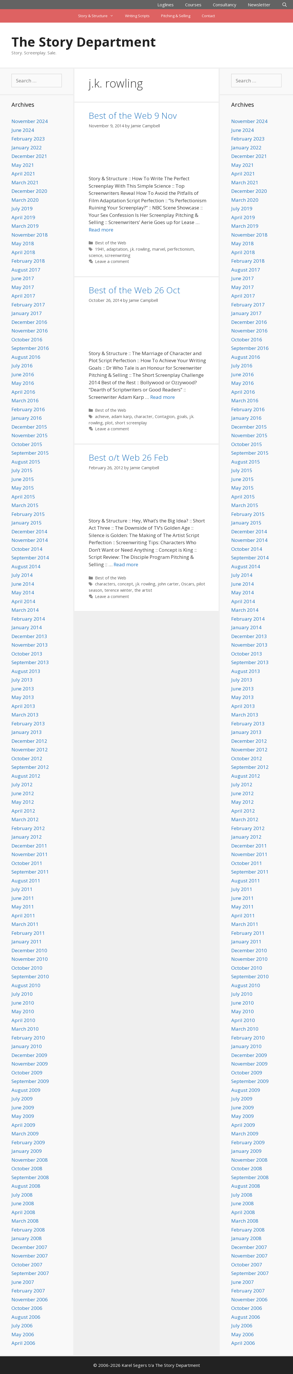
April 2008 (23, 1212)
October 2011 (26, 863)
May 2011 (22, 906)
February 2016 (28, 409)
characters (105, 584)
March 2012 (25, 819)
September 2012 (30, 767)
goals (182, 416)
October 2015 (26, 444)
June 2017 (22, 278)
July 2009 (22, 1098)
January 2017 (26, 313)
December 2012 (29, 741)
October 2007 (26, 1264)
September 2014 (30, 557)
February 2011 (28, 933)
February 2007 (28, 1290)
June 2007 (22, 1282)
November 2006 (29, 1299)
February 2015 (28, 514)
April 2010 (23, 1020)
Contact (208, 15)
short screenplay (131, 422)
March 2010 (25, 1028)
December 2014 (29, 531)
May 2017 (22, 287)
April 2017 (23, 295)
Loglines (165, 4)
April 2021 (23, 173)
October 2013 (26, 653)
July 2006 (22, 1325)
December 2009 (29, 1055)
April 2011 (23, 915)
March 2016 (25, 400)
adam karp (121, 416)
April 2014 (23, 601)
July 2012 (22, 784)
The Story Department (83, 41)
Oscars (187, 584)
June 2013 (22, 688)
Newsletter (259, 4)
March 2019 (25, 226)
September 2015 (30, 453)
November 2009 (29, 1063)
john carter (168, 584)
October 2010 (26, 968)
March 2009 (25, 1133)
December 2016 (29, 322)
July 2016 (22, 365)
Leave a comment (112, 261)
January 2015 (26, 522)
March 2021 (25, 182)
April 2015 (23, 496)
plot (109, 422)
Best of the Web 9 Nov (133, 115)
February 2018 (28, 261)
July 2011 (22, 889)
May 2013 (22, 697)
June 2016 (22, 374)
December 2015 (29, 426)
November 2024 (29, 121)
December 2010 (29, 950)
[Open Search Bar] (284, 4)
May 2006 (22, 1334)
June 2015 (22, 479)
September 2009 (30, 1081)
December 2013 (29, 636)
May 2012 (22, 802)
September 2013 (30, 662)
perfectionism (180, 249)
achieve (102, 416)
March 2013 (25, 714)
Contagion (165, 416)
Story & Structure (98, 16)
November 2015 (29, 435)
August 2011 (25, 880)
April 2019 (23, 217)
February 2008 (28, 1229)
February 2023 (28, 138)
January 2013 (26, 732)
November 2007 (29, 1255)
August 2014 (25, 566)
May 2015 (22, 487)
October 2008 (26, 1168)
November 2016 (29, 330)
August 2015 (25, 461)
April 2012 (23, 810)
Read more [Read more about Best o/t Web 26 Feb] (126, 564)
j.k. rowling (140, 249)
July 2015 (22, 470)
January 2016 (26, 418)
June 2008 (22, 1203)
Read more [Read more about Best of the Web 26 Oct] (162, 397)
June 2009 (22, 1107)
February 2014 (28, 618)
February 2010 (28, 1037)
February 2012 (28, 828)
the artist (143, 590)
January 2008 (26, 1238)
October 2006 (26, 1308)
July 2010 (22, 994)
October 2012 (26, 758)
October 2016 (26, 339)
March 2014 (25, 610)
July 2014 (22, 575)
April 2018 (23, 252)
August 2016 (25, 357)
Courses (193, 4)
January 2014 (26, 627)
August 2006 (25, 1317)
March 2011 (25, 924)
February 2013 (28, 723)
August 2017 (25, 269)
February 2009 (28, 1142)
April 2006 (23, 1343)
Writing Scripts (137, 15)
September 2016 (30, 348)
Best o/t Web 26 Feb (128, 457)
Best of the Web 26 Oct (134, 290)
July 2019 (22, 208)
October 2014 (26, 549)
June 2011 (22, 898)
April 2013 (23, 706)
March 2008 (25, 1220)
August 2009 (25, 1090)
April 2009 (23, 1125)
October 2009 (26, 1072)
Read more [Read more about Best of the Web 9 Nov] (101, 229)
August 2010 (25, 985)
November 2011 (29, 854)
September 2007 (30, 1273)
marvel (158, 249)
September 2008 (30, 1177)
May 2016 (22, 383)
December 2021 (29, 156)
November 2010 (29, 959)
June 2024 (22, 130)
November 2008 (29, 1160)
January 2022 (26, 147)
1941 (99, 249)
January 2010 (26, 1046)
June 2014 (22, 584)
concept (125, 584)
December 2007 (29, 1247)
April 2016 (23, 392)
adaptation (117, 249)
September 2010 (30, 976)
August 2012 (25, 776)
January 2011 (26, 941)
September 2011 (30, 871)
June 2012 (22, 793)
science (95, 255)
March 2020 (25, 200)
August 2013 (25, 671)
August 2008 (25, 1186)
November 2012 (29, 749)
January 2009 (26, 1151)
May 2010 (22, 1011)
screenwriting (117, 255)
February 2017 (28, 304)
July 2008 (22, 1194)
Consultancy (224, 4)
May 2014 (22, 592)
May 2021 (22, 165)
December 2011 (29, 845)
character (143, 416)
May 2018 (22, 243)
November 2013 (29, 645)
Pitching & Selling (175, 15)
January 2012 (26, 836)
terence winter (118, 590)
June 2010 (22, 1002)
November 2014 (29, 540)
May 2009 (22, 1116)
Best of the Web (110, 243)
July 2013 (22, 679)
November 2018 (29, 234)
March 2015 (25, 505)
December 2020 (29, 191)
